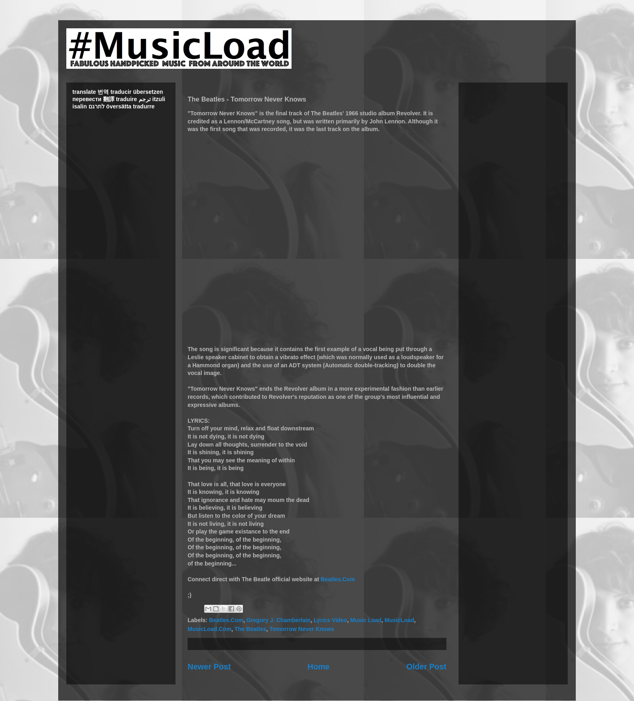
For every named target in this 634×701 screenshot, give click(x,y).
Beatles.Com (338, 579)
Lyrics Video (330, 620)
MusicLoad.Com (209, 629)
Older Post (426, 666)
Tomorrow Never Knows (301, 629)
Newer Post (209, 666)
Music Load (365, 620)
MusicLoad (399, 620)
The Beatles (250, 629)
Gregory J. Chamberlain (279, 620)
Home (319, 666)
